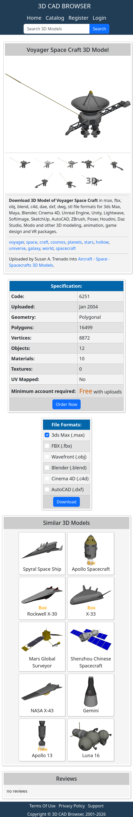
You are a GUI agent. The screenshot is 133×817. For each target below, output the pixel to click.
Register (78, 17)
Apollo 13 (42, 739)
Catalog (55, 17)
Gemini (90, 695)
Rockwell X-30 (42, 598)
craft (43, 242)
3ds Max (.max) (68, 435)
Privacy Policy (72, 806)
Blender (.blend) (69, 467)
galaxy (34, 248)
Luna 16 (90, 739)
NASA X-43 (42, 695)
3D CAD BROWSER (64, 6)
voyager (16, 242)
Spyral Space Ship (42, 553)
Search (99, 29)
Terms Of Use (42, 806)
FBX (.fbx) (62, 446)
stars (89, 242)
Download (66, 502)
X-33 (90, 598)
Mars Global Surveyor (42, 646)
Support (95, 806)
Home (34, 17)
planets (75, 242)
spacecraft (66, 248)
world (48, 248)
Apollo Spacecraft (90, 553)
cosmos (58, 242)
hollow (102, 242)
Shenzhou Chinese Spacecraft (90, 646)
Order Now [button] (66, 404)
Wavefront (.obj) (69, 457)
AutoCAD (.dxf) (68, 489)
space (31, 242)
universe (17, 248)
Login (99, 17)
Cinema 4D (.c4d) (70, 478)
